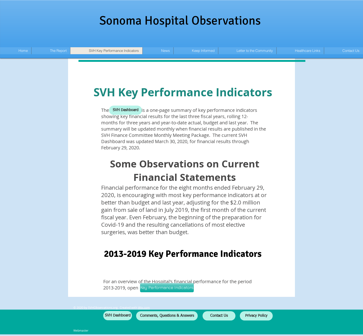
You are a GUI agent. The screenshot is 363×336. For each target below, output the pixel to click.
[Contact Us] (219, 315)
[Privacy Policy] (256, 315)
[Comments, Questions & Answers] (167, 315)
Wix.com (144, 307)
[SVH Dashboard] (125, 110)
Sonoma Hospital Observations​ (180, 20)
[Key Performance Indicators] (167, 287)
